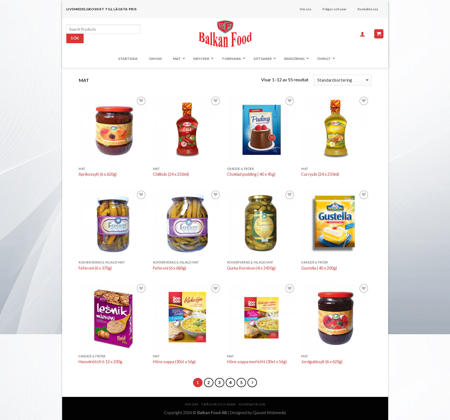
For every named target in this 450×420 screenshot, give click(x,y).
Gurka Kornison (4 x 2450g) (251, 268)
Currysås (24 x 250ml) (320, 174)
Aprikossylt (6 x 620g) (98, 174)
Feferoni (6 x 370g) (95, 268)
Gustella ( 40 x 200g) (319, 268)
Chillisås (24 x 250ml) (171, 174)
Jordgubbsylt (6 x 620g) (321, 361)
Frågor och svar (218, 404)
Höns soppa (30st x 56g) (174, 361)
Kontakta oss (252, 404)
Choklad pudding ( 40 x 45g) (251, 174)
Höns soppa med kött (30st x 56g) (257, 361)
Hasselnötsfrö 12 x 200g (100, 361)
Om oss (191, 404)
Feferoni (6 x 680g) (169, 268)
